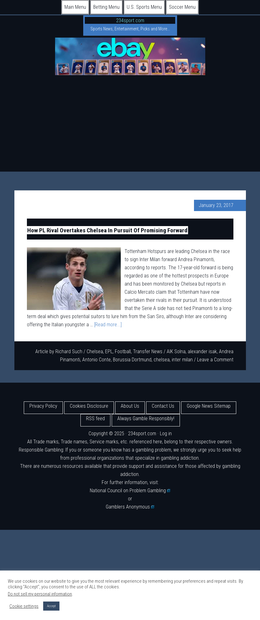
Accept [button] (51, 606)
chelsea (162, 360)
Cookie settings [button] (23, 606)
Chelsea (95, 351)
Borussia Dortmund (132, 360)
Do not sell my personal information (40, 594)
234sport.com (130, 20)
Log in (166, 434)
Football (123, 351)
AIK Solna (176, 351)
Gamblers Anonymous (130, 507)
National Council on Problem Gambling (130, 490)
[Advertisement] (130, 124)
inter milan (182, 360)
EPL (109, 351)
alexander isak (202, 351)
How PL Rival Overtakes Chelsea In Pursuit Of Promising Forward (107, 230)
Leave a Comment (215, 360)
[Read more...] (108, 325)
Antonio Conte (96, 360)
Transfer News (147, 351)
